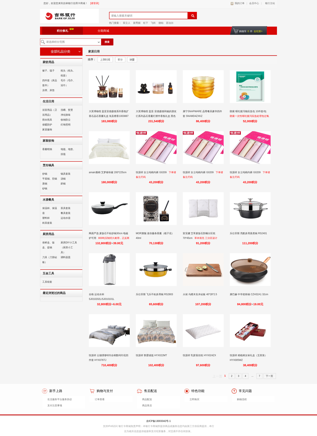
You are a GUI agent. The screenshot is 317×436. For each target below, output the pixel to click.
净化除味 (65, 114)
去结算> (258, 31)
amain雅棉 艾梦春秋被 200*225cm (108, 172)
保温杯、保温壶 (49, 211)
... (252, 375)
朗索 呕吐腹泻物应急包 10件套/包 (248, 111)
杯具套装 (47, 222)
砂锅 (44, 188)
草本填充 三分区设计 (205, 238)
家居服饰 (47, 129)
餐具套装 (65, 213)
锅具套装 (65, 173)
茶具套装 (65, 208)
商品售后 (147, 405)
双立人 (126, 22)
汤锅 (63, 178)
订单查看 (100, 399)
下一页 (270, 376)
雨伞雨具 (47, 119)
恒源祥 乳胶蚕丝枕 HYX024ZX (200, 355)
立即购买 (194, 399)
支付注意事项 (54, 405)
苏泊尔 (169, 22)
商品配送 (147, 399)
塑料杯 (46, 218)
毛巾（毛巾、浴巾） (68, 83)
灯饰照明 (65, 124)
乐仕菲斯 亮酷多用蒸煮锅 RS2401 (249, 233)
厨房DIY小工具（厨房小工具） (69, 247)
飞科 (153, 22)
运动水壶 (65, 218)
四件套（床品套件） (49, 83)
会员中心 (254, 3)
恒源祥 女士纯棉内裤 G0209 (151, 172)
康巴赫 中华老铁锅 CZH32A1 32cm (249, 294)
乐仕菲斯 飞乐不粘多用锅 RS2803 (155, 294)
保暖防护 (47, 124)
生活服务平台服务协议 (59, 399)
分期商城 (103, 30)
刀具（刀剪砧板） (49, 260)
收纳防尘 (65, 119)
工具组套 (47, 281)
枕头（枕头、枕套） (68, 73)
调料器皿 (65, 257)
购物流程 (242, 399)
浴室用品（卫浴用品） (49, 112)
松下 (145, 22)
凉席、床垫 (48, 90)
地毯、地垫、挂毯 (68, 152)
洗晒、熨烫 (67, 109)
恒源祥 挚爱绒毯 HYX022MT (152, 355)
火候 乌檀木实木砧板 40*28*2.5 (200, 294)
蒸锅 (44, 183)
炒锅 (44, 173)
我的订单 (239, 3)
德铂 (160, 22)
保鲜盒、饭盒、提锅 (48, 245)
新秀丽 (137, 22)
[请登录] (94, 3)
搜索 (107, 42)
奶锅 (63, 183)
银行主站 (269, 3)
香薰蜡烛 (47, 149)
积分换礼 (65, 30)
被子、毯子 (48, 70)
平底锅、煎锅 (49, 178)
